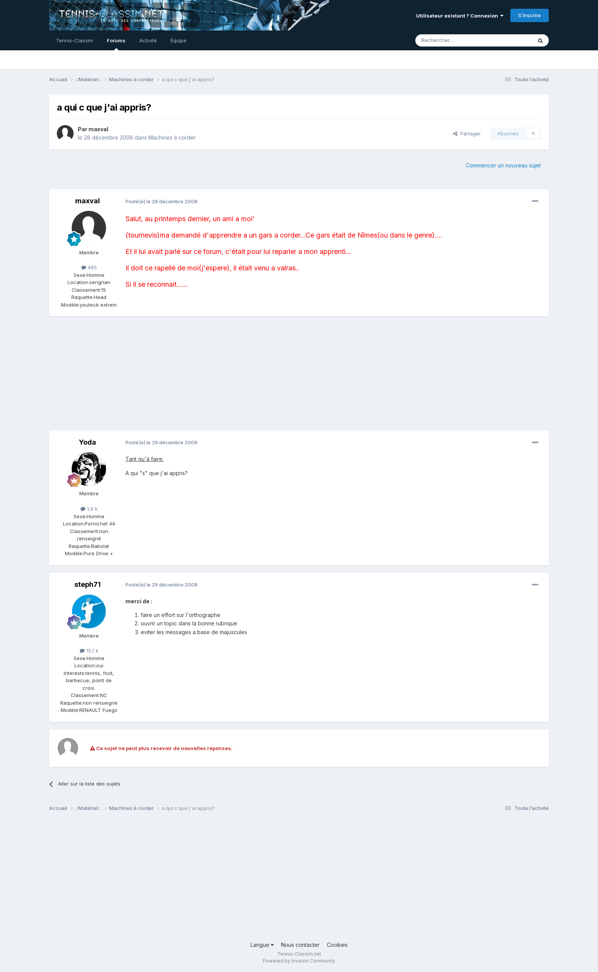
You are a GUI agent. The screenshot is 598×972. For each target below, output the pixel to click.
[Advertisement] (188, 377)
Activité (148, 40)
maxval (98, 129)
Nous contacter (300, 944)
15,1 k (89, 650)
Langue (262, 944)
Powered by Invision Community (299, 961)
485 (89, 267)
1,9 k (89, 509)
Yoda (87, 442)
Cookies (337, 944)
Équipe (178, 40)
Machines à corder (172, 137)
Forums (116, 43)
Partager (467, 133)
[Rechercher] (456, 40)
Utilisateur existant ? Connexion (459, 16)
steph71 (87, 584)
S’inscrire (529, 15)
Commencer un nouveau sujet (503, 165)
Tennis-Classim (74, 40)
